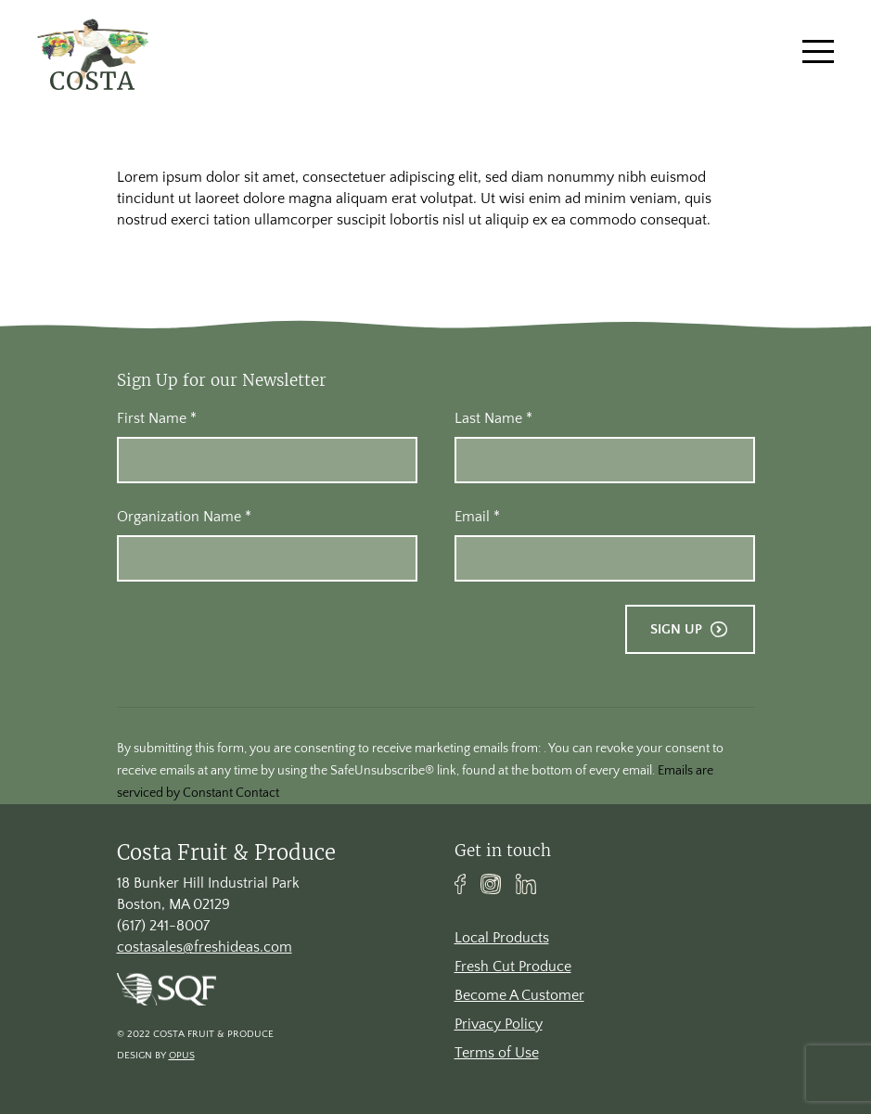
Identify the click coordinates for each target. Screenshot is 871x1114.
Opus (182, 1055)
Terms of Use (497, 1052)
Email (477, 516)
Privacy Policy (499, 1024)
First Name (157, 418)
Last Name (493, 418)
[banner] (92, 51)
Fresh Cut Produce (513, 966)
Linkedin (526, 884)
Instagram (490, 884)
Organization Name (184, 516)
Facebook (460, 884)
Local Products (502, 937)
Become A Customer (519, 995)
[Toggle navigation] (818, 51)
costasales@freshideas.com (204, 947)
